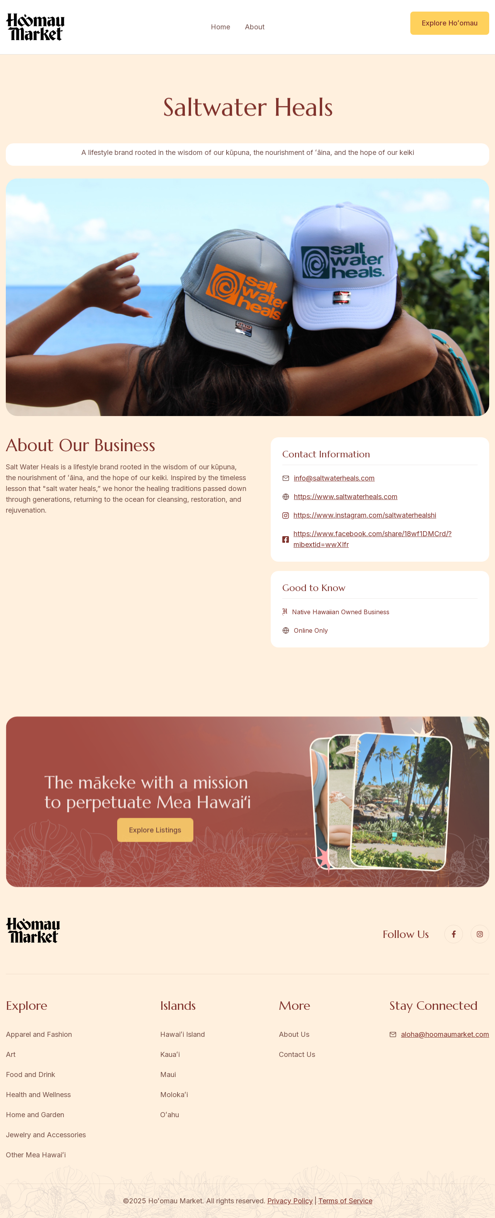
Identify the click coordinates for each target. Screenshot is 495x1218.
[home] (35, 27)
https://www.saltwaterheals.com (346, 497)
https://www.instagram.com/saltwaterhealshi (365, 515)
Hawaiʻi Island (182, 1034)
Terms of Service (345, 1201)
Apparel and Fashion (39, 1034)
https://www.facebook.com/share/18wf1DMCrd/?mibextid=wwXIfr (373, 539)
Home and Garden (35, 1115)
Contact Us (297, 1054)
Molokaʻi (174, 1095)
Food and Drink (30, 1074)
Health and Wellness (38, 1095)
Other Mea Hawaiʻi (36, 1155)
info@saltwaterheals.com (334, 478)
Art (10, 1054)
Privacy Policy (290, 1201)
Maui (168, 1074)
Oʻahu (169, 1115)
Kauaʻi (170, 1054)
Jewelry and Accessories (46, 1135)
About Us (294, 1034)
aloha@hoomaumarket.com (445, 1034)
